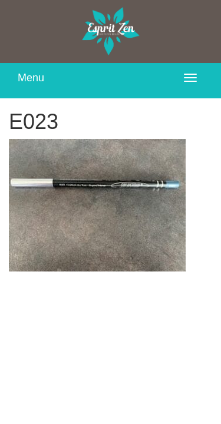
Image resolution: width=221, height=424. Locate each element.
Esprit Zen (110, 31)
